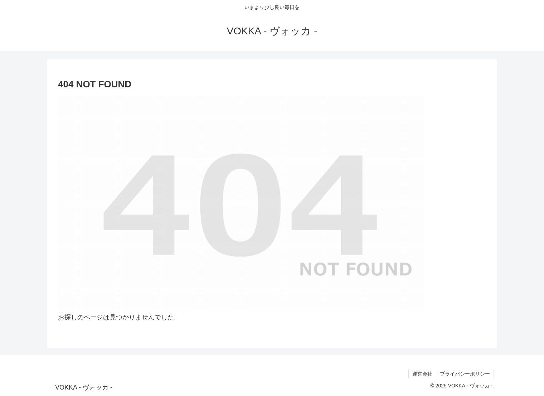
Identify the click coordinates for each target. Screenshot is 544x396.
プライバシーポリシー (465, 374)
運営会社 (422, 374)
